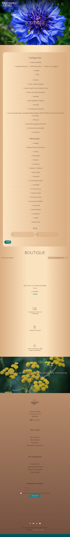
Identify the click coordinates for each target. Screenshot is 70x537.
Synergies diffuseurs (21, 67)
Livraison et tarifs (35, 467)
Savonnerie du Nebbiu (36, 203)
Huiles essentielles (36, 63)
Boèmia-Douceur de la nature (36, 149)
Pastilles (36, 71)
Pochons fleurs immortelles (36, 129)
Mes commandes (35, 443)
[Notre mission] (35, 350)
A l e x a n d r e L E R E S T (38, 533)
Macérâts (36, 105)
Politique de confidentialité (35, 472)
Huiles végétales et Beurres (36, 101)
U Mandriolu (36, 216)
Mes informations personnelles (35, 448)
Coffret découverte (35, 67)
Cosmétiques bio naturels (36, 110)
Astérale (36, 144)
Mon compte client (35, 440)
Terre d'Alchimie (36, 211)
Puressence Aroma (36, 199)
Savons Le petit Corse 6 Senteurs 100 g (36, 89)
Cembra (36, 153)
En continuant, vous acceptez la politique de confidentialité (35, 496)
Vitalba (36, 220)
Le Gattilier (36, 186)
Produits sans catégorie (51, 67)
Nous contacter (36, 423)
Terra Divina (36, 207)
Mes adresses (35, 446)
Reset (8, 244)
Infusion (36, 80)
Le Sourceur (35, 191)
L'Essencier (36, 178)
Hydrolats (36, 97)
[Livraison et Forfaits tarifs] (35, 313)
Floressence (36, 165)
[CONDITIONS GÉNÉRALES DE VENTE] (35, 331)
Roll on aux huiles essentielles (36, 93)
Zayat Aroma (36, 224)
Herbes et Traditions (36, 170)
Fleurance (36, 161)
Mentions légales (35, 475)
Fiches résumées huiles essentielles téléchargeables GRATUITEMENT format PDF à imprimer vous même (36, 115)
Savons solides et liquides (36, 84)
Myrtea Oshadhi (36, 195)
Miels (37, 75)
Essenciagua (36, 157)
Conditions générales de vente (35, 470)
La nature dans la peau (36, 182)
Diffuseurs (36, 121)
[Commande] (58, 260)
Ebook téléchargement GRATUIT (36, 125)
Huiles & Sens (36, 174)
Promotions (36, 133)
